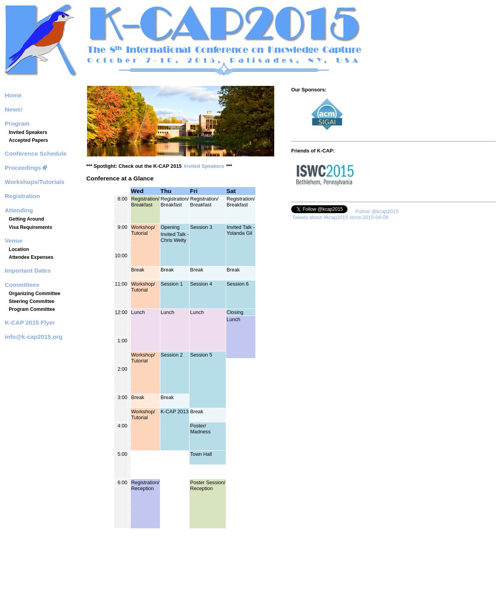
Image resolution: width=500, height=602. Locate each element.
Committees (22, 284)
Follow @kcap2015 (376, 211)
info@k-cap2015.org (33, 336)
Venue (13, 240)
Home (13, 95)
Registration (22, 196)
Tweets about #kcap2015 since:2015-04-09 (340, 217)
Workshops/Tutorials (34, 181)
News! (13, 109)
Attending (19, 210)
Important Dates (28, 270)
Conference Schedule (36, 153)
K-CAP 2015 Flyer (30, 322)
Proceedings (26, 167)
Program (17, 123)
